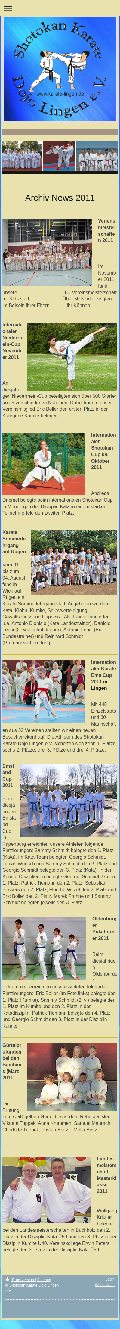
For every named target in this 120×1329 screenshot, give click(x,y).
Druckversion (20, 1280)
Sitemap (44, 1280)
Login (110, 1279)
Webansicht (105, 1285)
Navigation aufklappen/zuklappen (60, 8)
